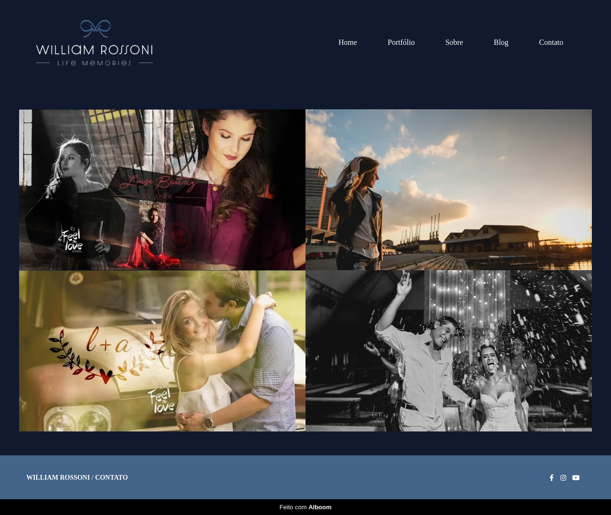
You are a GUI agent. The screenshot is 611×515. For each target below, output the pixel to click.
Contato (551, 42)
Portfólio (401, 42)
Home (347, 42)
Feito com (305, 507)
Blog (501, 42)
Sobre (454, 42)
